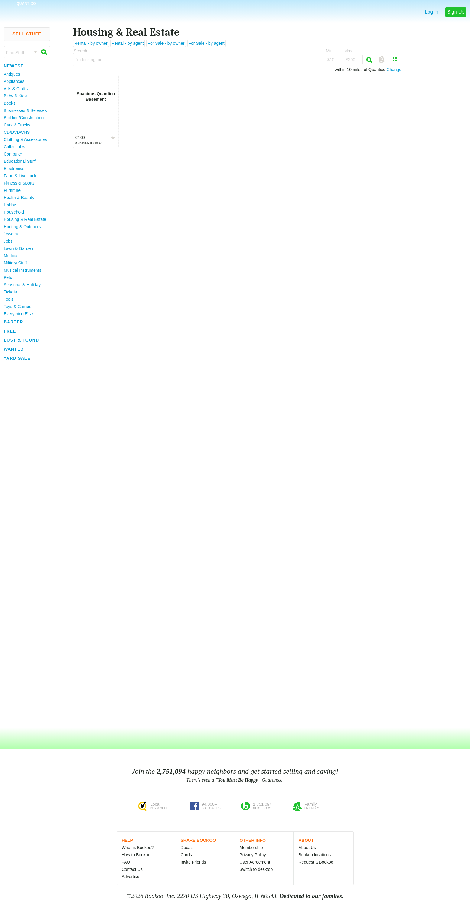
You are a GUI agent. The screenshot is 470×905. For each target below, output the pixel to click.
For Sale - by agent (207, 43)
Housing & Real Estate (25, 219)
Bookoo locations (315, 854)
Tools (9, 299)
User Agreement (255, 862)
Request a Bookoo (316, 862)
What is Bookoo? (138, 847)
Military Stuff (15, 263)
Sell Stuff (26, 33)
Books (9, 103)
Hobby (10, 204)
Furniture (12, 190)
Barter (13, 322)
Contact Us (132, 869)
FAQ (126, 862)
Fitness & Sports (19, 183)
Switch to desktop (256, 869)
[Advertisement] (24, 453)
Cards (186, 854)
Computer (13, 154)
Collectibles (14, 146)
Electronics (14, 168)
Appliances (14, 81)
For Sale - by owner (165, 43)
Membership (251, 847)
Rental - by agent (128, 43)
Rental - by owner (91, 43)
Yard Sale (17, 358)
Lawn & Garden (18, 248)
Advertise (130, 876)
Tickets (10, 292)
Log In (431, 12)
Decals (187, 847)
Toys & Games (17, 306)
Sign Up (456, 12)
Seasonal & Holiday (22, 284)
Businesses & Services (25, 110)
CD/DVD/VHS (17, 132)
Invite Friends (193, 862)
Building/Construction (24, 117)
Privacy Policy (253, 854)
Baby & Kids (15, 95)
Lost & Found (21, 340)
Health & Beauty (19, 197)
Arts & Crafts (16, 88)
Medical (11, 255)
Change (394, 69)
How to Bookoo (136, 854)
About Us (307, 847)
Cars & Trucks (17, 125)
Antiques (12, 74)
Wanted (14, 349)
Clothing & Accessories (25, 139)
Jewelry (11, 233)
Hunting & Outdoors (22, 226)
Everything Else (18, 313)
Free (10, 331)
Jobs (8, 241)
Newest (14, 66)
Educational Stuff (20, 161)
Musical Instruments (22, 270)
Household (14, 212)
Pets (8, 277)
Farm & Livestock (20, 175)
